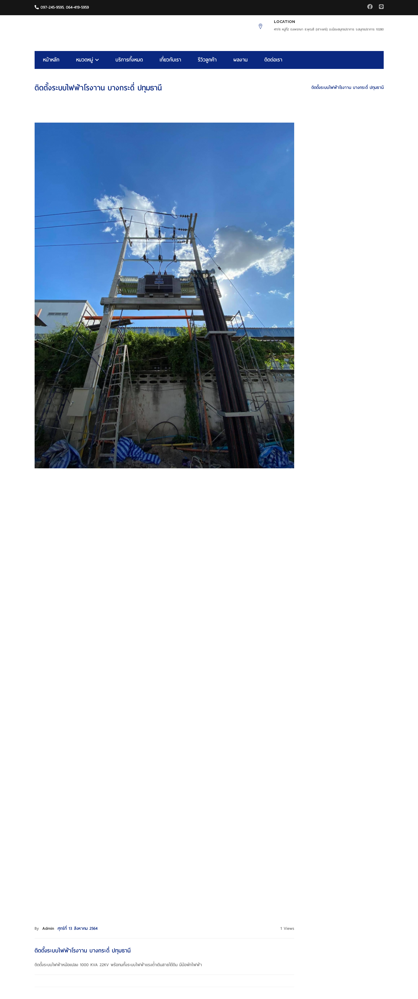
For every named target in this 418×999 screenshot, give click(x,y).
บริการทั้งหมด (129, 59)
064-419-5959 (77, 7)
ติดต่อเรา (273, 59)
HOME (298, 87)
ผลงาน (240, 59)
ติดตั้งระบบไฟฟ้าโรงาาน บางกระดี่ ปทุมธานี (347, 87)
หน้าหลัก (51, 59)
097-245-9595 (49, 7)
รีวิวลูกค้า (207, 59)
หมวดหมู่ (87, 59)
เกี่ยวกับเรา (170, 59)
